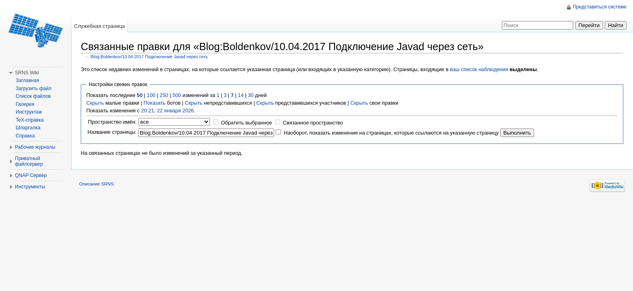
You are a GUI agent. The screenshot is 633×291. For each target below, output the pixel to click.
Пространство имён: (112, 122)
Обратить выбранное (246, 123)
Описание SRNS (96, 183)
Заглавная (27, 80)
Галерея (25, 104)
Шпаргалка (28, 128)
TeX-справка (30, 120)
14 (240, 95)
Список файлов (33, 96)
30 (251, 95)
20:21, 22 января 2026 (167, 111)
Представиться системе (600, 7)
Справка (25, 136)
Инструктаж (29, 112)
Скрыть (95, 103)
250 (163, 95)
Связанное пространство (313, 123)
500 (176, 95)
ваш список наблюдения (479, 69)
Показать (154, 103)
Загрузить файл (33, 88)
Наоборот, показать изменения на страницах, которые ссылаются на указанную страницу (391, 133)
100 (151, 95)
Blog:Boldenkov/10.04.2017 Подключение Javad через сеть (149, 56)
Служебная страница (99, 26)
